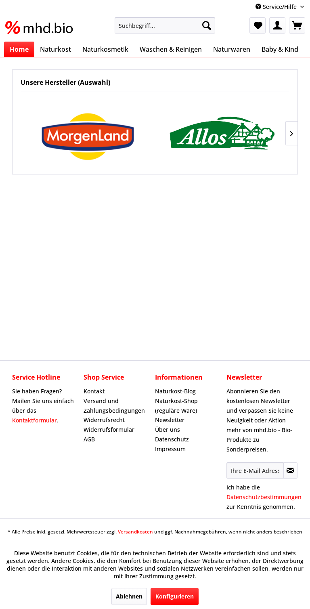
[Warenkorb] (297, 25)
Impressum (170, 449)
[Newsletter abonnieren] (290, 470)
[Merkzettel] (257, 25)
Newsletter (169, 420)
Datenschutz (172, 439)
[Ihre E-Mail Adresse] (255, 470)
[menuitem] (165, 25)
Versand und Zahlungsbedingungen (114, 405)
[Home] (19, 49)
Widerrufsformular (109, 429)
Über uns (167, 429)
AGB (89, 439)
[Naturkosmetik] (105, 49)
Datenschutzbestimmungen (264, 497)
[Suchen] (206, 25)
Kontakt (94, 391)
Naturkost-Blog (175, 391)
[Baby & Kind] (280, 49)
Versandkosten (135, 531)
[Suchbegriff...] (165, 25)
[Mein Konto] (277, 25)
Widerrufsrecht (104, 420)
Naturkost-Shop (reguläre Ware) (176, 405)
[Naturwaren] (231, 49)
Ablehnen (129, 596)
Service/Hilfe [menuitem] (277, 6)
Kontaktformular (34, 420)
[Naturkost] (55, 49)
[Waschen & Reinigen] (170, 49)
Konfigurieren (174, 596)
